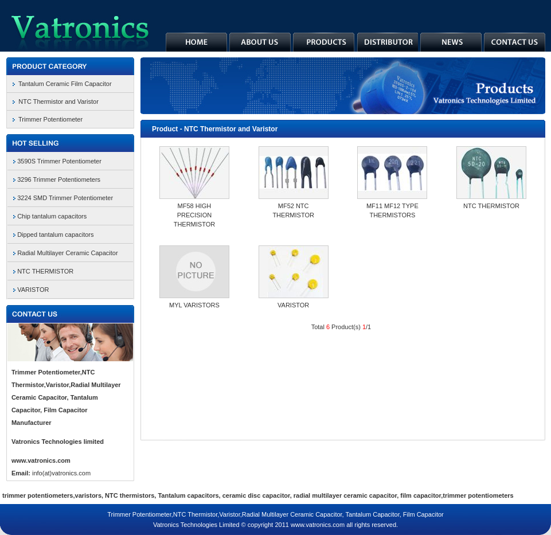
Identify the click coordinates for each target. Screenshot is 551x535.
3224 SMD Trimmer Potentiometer (65, 197)
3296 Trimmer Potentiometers (58, 179)
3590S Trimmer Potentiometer (59, 161)
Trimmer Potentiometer (50, 119)
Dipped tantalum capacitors (55, 234)
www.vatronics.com (41, 460)
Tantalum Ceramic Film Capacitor (65, 83)
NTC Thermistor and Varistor (58, 101)
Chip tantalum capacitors (52, 216)
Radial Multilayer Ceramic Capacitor (67, 252)
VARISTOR (33, 289)
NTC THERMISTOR (45, 271)
